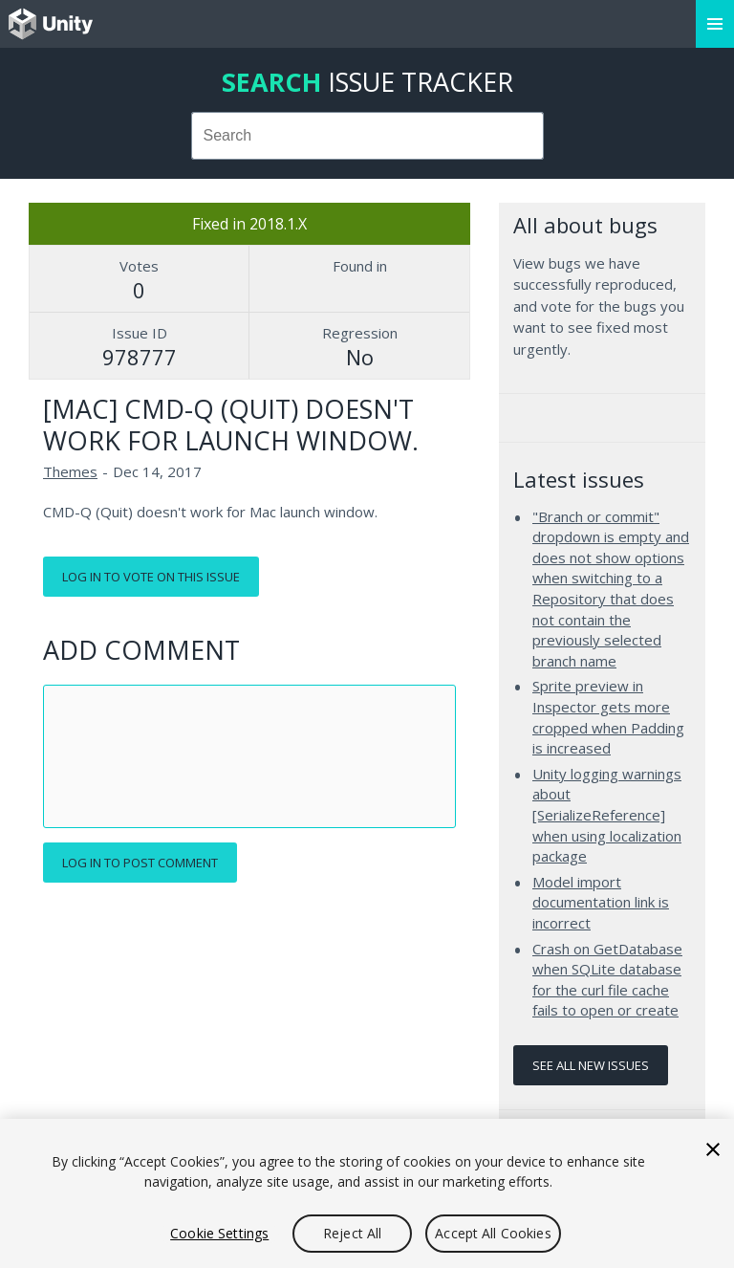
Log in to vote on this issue (151, 576)
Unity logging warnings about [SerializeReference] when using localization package (606, 814)
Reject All (352, 1233)
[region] (367, 1193)
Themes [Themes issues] (70, 471)
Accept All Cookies (493, 1233)
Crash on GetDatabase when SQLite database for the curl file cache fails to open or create (607, 979)
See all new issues (590, 1065)
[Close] (713, 1149)
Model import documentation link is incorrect (600, 902)
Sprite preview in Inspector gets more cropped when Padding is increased (608, 716)
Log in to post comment (140, 862)
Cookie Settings (219, 1233)
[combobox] (367, 136)
